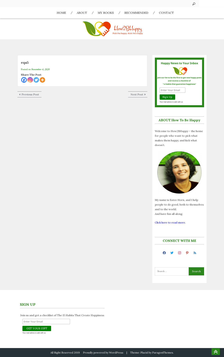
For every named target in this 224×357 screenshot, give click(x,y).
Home (61, 13)
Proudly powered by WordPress (103, 352)
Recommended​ (136, 13)
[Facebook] (24, 80)
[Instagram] (30, 80)
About (82, 13)
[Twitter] (36, 80)
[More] (42, 80)
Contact (166, 13)
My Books (106, 13)
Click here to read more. (170, 222)
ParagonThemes (162, 352)
